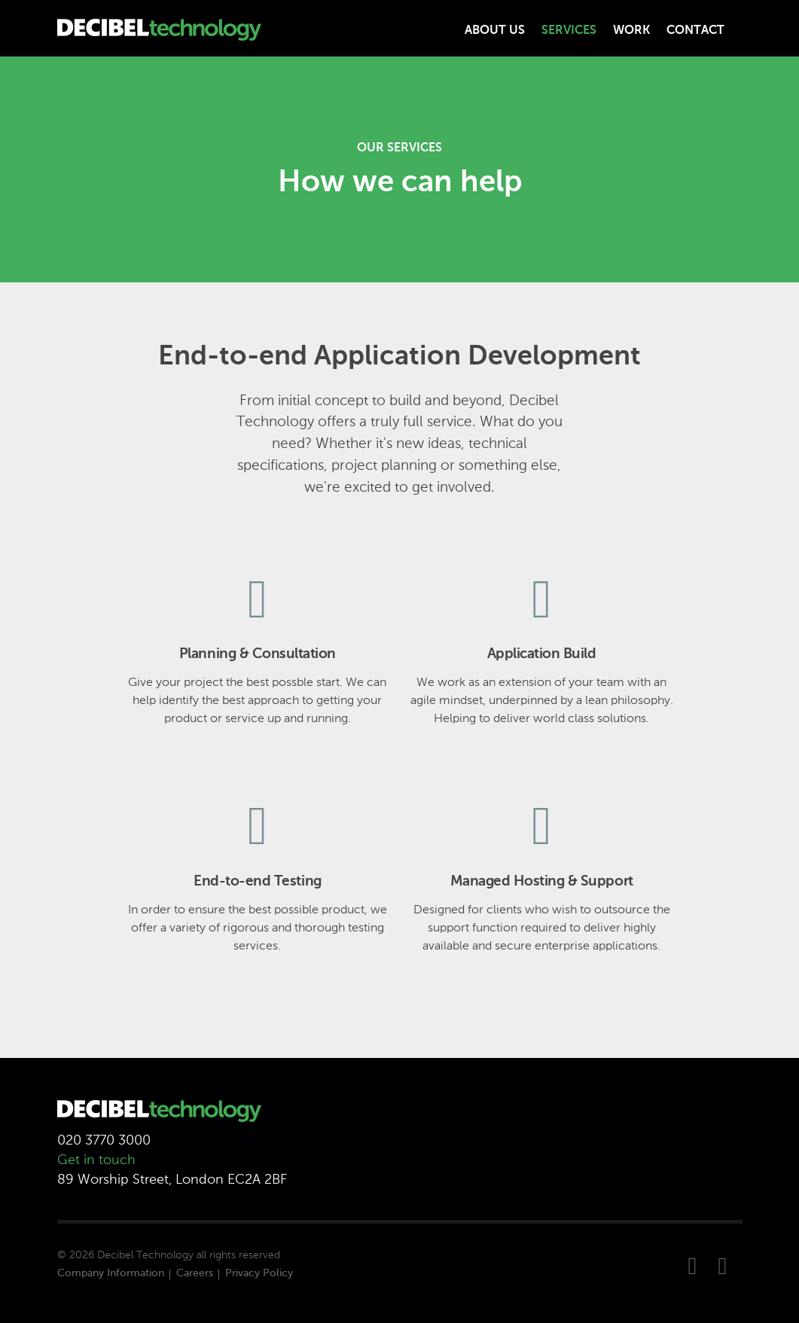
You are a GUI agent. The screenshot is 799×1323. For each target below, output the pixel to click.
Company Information (110, 1273)
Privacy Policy (259, 1273)
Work (631, 31)
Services (568, 31)
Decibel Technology (145, 1255)
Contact (695, 31)
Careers (194, 1273)
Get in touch (96, 1160)
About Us (495, 31)
